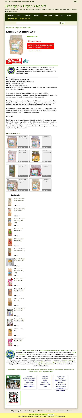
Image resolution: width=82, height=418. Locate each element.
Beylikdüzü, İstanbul (11, 11)
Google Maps (44, 382)
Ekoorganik (19, 350)
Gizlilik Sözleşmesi (61, 384)
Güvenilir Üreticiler (35, 9)
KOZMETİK (27, 15)
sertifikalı (53, 350)
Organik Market (30, 350)
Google (45, 380)
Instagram (45, 376)
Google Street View (45, 384)
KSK (40, 371)
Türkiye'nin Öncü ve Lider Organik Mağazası (16, 9)
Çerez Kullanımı (60, 390)
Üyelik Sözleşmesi (61, 386)
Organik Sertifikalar (48, 371)
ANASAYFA (10, 15)
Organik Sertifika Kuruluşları (45, 364)
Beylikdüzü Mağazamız (29, 378)
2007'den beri (61, 9)
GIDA (18, 15)
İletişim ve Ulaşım (29, 384)
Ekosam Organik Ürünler (17, 83)
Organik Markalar (33, 371)
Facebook (45, 378)
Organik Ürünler (59, 369)
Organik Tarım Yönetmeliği (59, 362)
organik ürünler (60, 350)
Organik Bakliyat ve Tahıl (23, 27)
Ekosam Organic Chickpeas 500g (25, 81)
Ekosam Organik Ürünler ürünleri (22, 87)
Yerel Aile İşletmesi (71, 9)
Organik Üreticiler (69, 369)
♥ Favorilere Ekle (32, 36)
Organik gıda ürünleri (68, 360)
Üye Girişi (7, 1)
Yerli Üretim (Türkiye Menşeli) (19, 85)
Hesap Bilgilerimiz (61, 388)
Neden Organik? (21, 369)
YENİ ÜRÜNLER (12, 19)
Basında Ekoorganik (29, 380)
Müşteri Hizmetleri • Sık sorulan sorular (22, 1)
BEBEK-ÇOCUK (47, 15)
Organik (67, 350)
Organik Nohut (50, 87)
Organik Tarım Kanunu (33, 369)
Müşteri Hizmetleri (29, 386)
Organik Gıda (10, 27)
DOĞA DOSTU (59, 15)
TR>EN (75, 1)
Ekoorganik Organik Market (25, 6)
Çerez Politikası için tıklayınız (38, 414)
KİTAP (69, 15)
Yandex (45, 386)
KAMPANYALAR (25, 19)
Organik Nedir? (12, 369)
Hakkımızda (29, 376)
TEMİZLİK (36, 15)
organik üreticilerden (45, 350)
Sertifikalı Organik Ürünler (49, 9)
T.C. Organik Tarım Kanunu (42, 362)
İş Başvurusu (29, 382)
